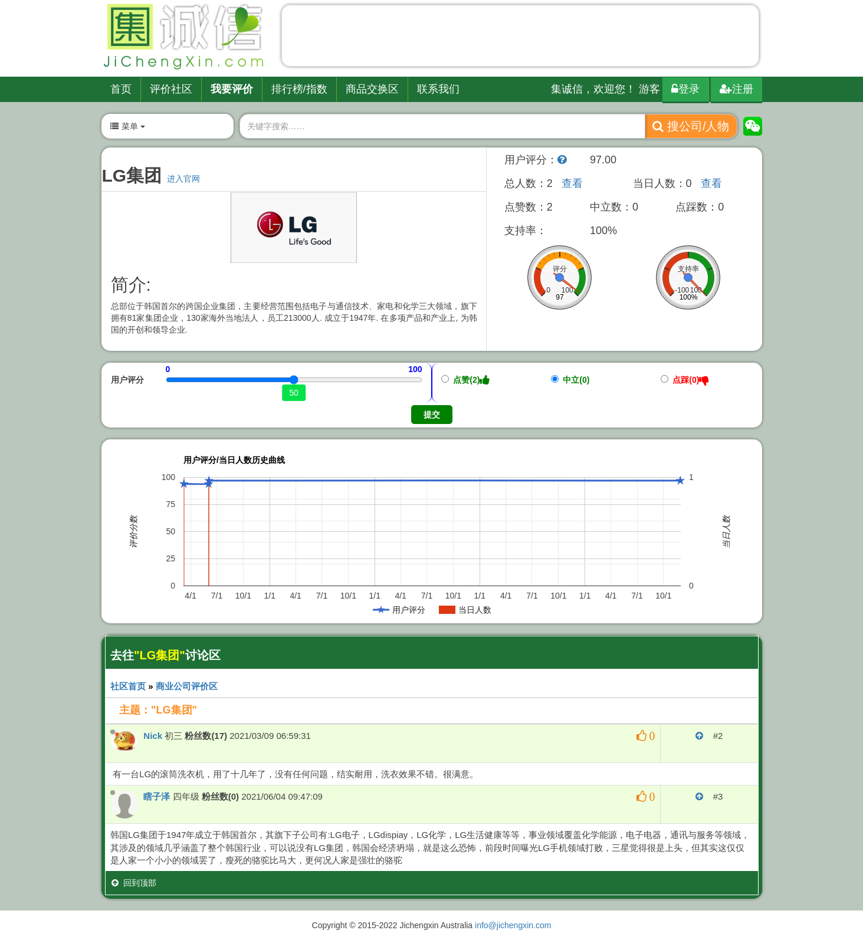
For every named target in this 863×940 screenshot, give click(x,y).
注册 (736, 89)
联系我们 (438, 89)
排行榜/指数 (299, 89)
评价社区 (171, 89)
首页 (121, 89)
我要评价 (232, 89)
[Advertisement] (520, 38)
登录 (685, 89)
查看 (572, 183)
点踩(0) (685, 379)
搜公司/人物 (690, 126)
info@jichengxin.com (513, 925)
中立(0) (570, 379)
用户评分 (127, 379)
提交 (432, 414)
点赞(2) (465, 379)
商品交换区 (372, 89)
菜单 (127, 126)
